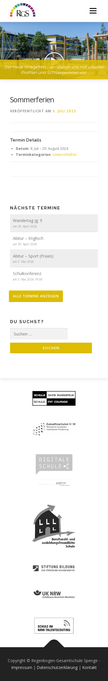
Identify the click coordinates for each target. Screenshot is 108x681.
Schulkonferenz (27, 273)
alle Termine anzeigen (36, 296)
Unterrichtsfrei (65, 154)
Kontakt (89, 667)
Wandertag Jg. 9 (27, 220)
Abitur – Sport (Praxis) (33, 256)
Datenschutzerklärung (57, 667)
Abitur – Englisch (28, 238)
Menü (92, 10)
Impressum (21, 667)
